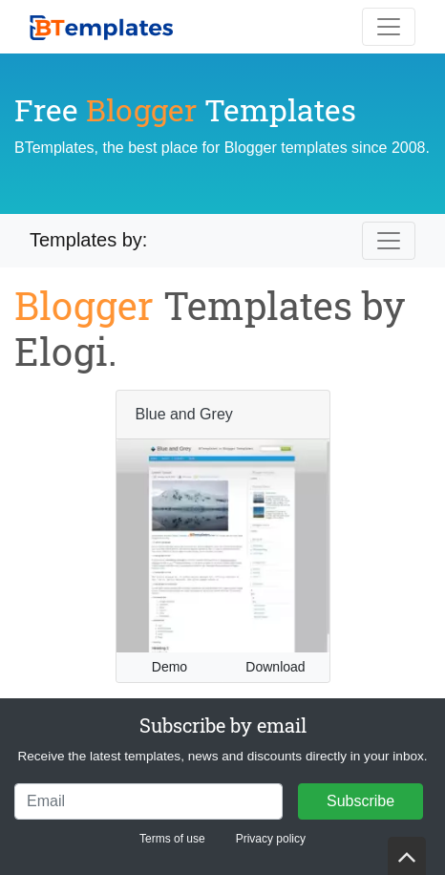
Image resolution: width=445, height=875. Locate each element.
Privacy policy (271, 838)
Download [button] (275, 666)
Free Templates (185, 109)
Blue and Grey (184, 414)
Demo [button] (169, 666)
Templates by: (88, 239)
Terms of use (172, 838)
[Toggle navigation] (388, 27)
